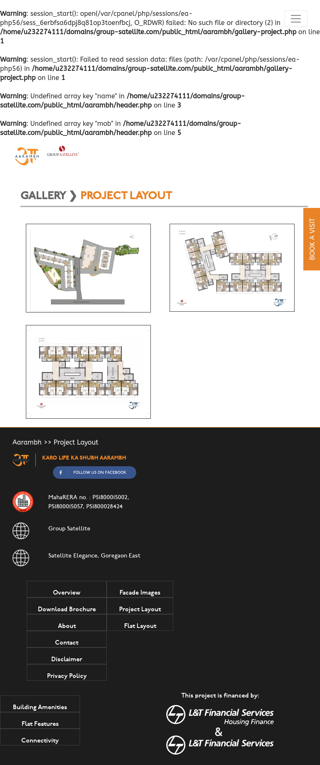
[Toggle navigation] (296, 18)
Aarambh (27, 442)
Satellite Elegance (73, 556)
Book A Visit (312, 239)
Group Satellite (69, 529)
